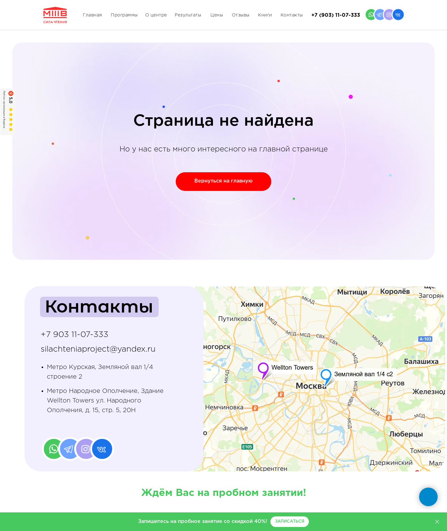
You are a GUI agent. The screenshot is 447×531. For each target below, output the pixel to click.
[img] (303, 378)
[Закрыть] (437, 521)
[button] (289, 521)
